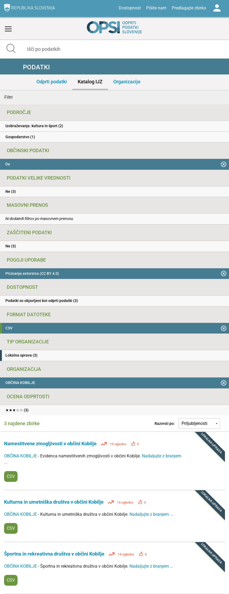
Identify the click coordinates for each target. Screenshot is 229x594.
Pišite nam (156, 7)
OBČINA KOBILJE (21, 455)
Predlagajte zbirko (189, 7)
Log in (217, 8)
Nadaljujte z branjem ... (151, 514)
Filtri (8, 97)
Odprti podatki (51, 81)
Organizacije (127, 81)
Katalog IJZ (90, 81)
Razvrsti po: (165, 423)
